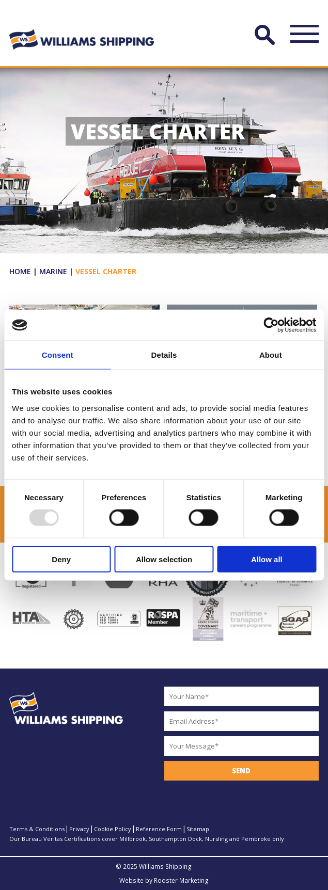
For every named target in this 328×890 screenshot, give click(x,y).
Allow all (267, 558)
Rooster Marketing (181, 880)
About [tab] (270, 355)
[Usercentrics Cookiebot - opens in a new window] (271, 325)
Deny (61, 558)
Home (20, 271)
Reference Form (159, 829)
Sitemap (197, 829)
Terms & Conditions (37, 829)
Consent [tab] (57, 355)
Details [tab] (164, 355)
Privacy (79, 829)
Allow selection (164, 558)
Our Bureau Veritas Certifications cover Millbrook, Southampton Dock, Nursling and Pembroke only (146, 839)
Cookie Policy (112, 829)
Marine (53, 271)
